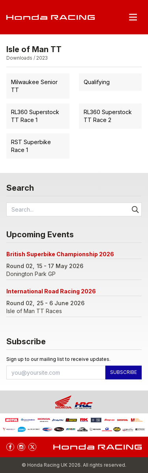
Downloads (19, 58)
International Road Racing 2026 (51, 291)
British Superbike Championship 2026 (60, 254)
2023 (42, 58)
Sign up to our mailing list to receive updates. (58, 359)
